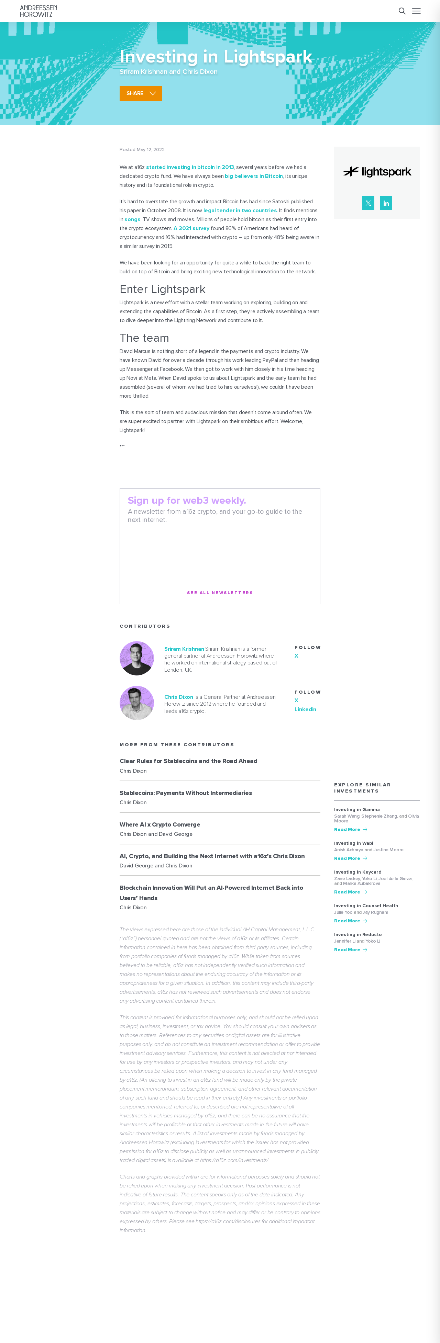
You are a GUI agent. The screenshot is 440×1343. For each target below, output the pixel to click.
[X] (368, 203)
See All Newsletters (220, 593)
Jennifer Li (344, 941)
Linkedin (305, 709)
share (134, 93)
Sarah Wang (346, 816)
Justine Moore (388, 850)
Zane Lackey (347, 878)
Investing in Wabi (353, 843)
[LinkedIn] (386, 203)
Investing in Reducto (358, 934)
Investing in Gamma (357, 809)
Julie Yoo (343, 912)
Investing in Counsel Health (366, 905)
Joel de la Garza (394, 878)
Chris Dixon (200, 72)
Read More (347, 829)
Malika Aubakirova (362, 883)
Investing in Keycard (358, 872)
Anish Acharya (348, 850)
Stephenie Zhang (379, 816)
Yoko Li (369, 878)
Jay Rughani (375, 912)
